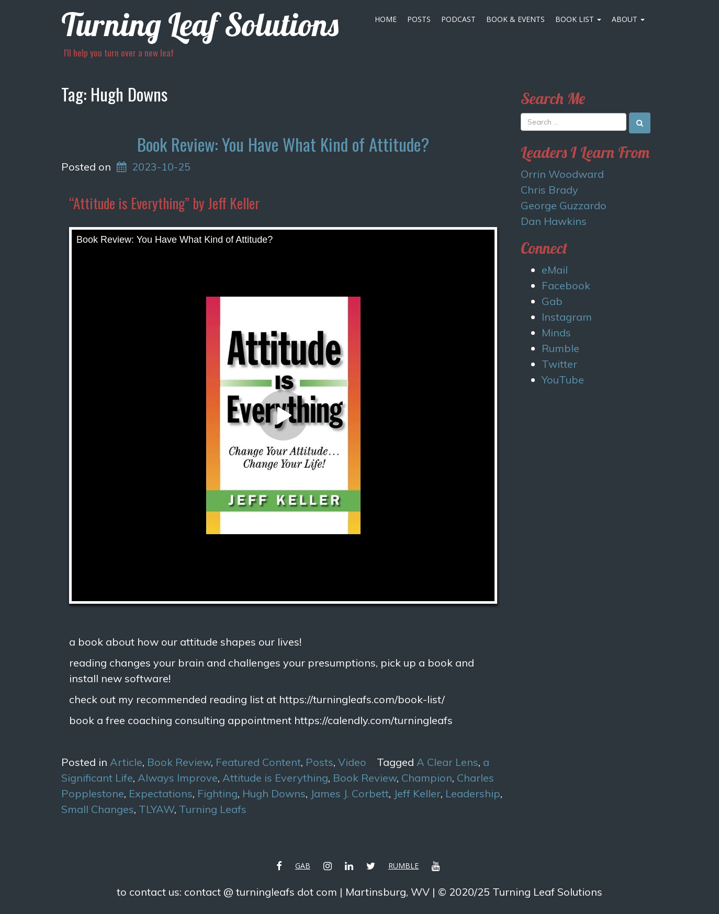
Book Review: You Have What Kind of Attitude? (283, 144)
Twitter (559, 363)
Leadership (472, 793)
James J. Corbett (349, 793)
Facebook (566, 285)
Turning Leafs (212, 809)
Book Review (179, 762)
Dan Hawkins (554, 221)
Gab (552, 301)
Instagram (567, 316)
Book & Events (515, 19)
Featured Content (258, 762)
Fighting (217, 793)
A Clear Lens (447, 762)
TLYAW (156, 809)
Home (386, 19)
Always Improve (178, 777)
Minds (556, 332)
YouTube (563, 379)
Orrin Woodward (562, 173)
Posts (419, 19)
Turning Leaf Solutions (200, 24)
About (628, 19)
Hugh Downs (274, 793)
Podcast (458, 19)
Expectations (161, 793)
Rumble (560, 348)
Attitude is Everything (275, 777)
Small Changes (97, 809)
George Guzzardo (563, 205)
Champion (426, 777)
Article (126, 762)
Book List (578, 19)
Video (352, 762)
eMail (555, 269)
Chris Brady (549, 189)
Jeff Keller (417, 793)
